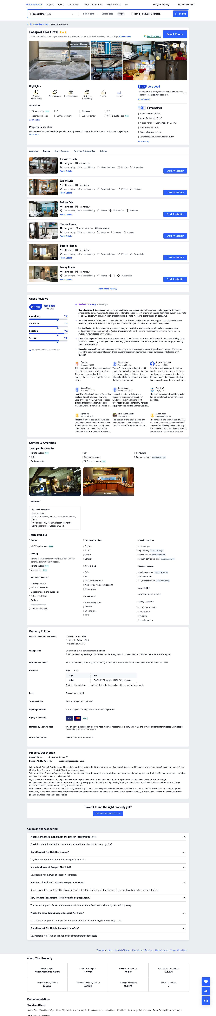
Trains (60, 4)
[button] (126, 4)
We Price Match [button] (154, 36)
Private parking (37, 453)
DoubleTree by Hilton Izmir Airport (167, 1010)
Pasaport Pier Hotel (43, 32)
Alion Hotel (110, 1010)
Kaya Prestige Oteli (81, 1010)
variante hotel (97, 1010)
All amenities (34, 120)
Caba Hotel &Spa (47, 1010)
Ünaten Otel (32, 1010)
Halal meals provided (94, 581)
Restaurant (141, 453)
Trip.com (100, 950)
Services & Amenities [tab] (84, 151)
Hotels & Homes (34, 4)
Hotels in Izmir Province (142, 950)
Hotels (109, 950)
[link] (161, 4)
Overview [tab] (34, 151)
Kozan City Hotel (63, 1010)
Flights (50, 4)
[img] (59, 60)
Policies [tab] (103, 151)
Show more (34, 135)
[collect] (206, 981)
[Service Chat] (206, 1000)
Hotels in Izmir (161, 950)
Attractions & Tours (93, 4)
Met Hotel (121, 1010)
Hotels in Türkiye (122, 950)
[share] (206, 991)
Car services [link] (73, 4)
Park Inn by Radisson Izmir (139, 1010)
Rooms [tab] (46, 151)
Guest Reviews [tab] (62, 151)
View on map (143, 141)
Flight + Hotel (114, 4)
